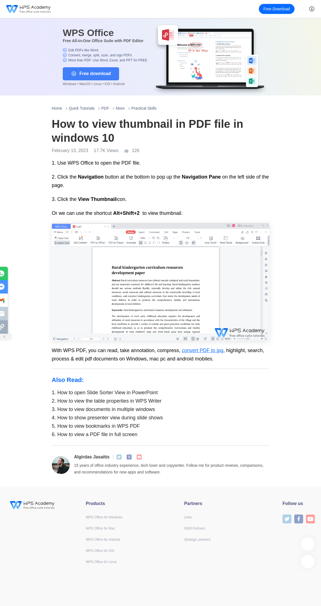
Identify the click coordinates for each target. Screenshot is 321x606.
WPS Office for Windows (104, 517)
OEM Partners (194, 528)
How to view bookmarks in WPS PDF (96, 426)
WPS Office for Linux (101, 562)
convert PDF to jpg (202, 350)
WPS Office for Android (103, 540)
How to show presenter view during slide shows (107, 417)
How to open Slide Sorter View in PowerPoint (105, 392)
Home (57, 108)
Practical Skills (143, 108)
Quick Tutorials (82, 108)
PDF (105, 108)
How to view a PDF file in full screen (94, 434)
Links (188, 517)
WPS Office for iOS (100, 551)
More (120, 108)
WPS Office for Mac (100, 528)
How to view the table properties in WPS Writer (107, 401)
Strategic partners (197, 540)
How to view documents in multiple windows (103, 409)
